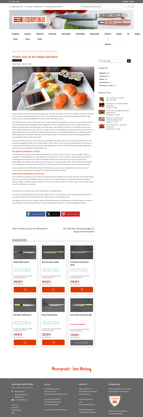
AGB (80, 390)
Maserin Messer (39, 188)
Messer (102, 67)
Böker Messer (49, 182)
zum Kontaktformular (21, 387)
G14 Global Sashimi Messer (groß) (79, 251)
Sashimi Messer (49, 185)
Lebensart (103, 64)
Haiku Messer (26, 185)
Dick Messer (39, 182)
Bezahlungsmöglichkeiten (87, 397)
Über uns (14, 393)
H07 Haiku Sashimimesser (22, 302)
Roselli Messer (80, 188)
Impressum (15, 395)
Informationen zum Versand (87, 400)
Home (14, 39)
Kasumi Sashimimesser (50, 302)
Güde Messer (62, 182)
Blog (18, 39)
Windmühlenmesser (53, 188)
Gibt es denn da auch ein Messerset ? (30, 215)
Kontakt (132, 1)
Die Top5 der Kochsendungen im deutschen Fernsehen (73, 217)
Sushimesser (62, 112)
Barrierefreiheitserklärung (87, 392)
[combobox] (101, 6)
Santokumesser (64, 185)
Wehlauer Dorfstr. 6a (21, 382)
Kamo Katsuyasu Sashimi (50, 249)
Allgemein (103, 61)
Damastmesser (65, 188)
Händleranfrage (16, 398)
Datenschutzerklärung (86, 387)
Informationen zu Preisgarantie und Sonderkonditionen (117, 400)
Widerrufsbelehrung (85, 377)
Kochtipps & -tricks (106, 73)
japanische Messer (81, 182)
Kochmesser (25, 39)
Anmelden (125, 1)
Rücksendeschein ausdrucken (88, 379)
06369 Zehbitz (19, 385)
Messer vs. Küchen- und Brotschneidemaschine (114, 107)
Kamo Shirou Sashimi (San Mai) (81, 302)
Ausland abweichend (19, 265)
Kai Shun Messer (38, 185)
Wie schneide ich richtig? (115, 86)
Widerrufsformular (84, 382)
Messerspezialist (20, 379)
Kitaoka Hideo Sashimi (21, 249)
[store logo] (29, 19)
